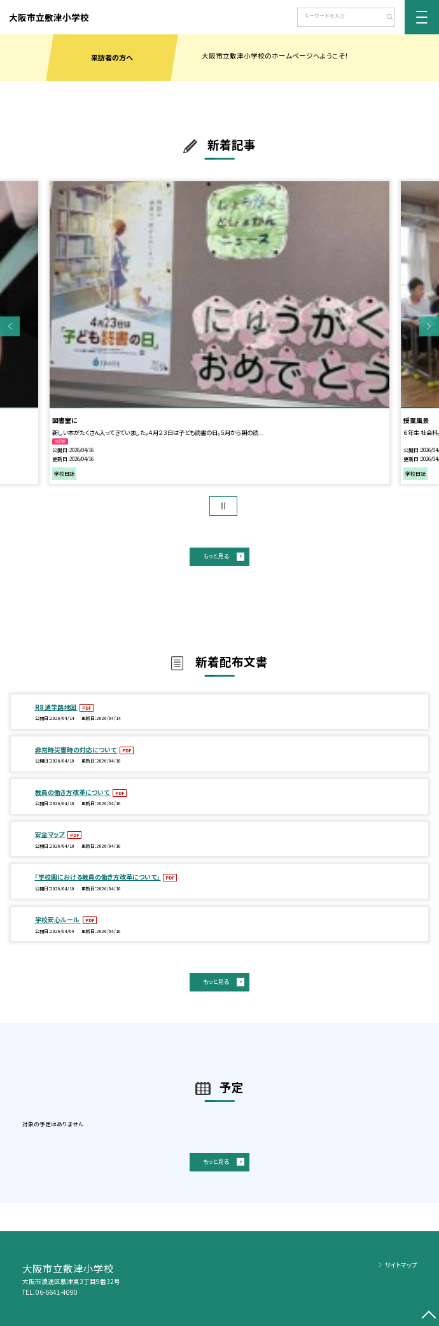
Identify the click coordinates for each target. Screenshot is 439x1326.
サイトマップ (400, 1264)
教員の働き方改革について (73, 792)
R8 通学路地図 (56, 707)
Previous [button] (10, 326)
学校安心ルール (58, 919)
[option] (219, 332)
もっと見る (215, 555)
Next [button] (429, 326)
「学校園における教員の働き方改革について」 (98, 876)
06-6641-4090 (57, 1292)
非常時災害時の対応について (76, 749)
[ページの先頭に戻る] (429, 1316)
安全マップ (50, 834)
